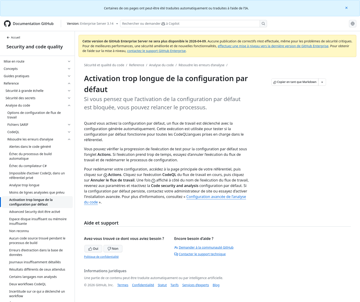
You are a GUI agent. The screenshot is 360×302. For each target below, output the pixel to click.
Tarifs (175, 285)
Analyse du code (161, 65)
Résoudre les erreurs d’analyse (202, 65)
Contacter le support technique (200, 254)
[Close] (347, 7)
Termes (122, 285)
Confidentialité (143, 285)
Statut (162, 285)
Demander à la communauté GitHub (204, 247)
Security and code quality (34, 47)
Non (112, 248)
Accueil (13, 37)
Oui (93, 248)
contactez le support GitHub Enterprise (156, 51)
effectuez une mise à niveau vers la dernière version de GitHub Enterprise (273, 46)
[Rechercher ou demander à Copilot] (193, 23)
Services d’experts (195, 285)
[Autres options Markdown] (322, 82)
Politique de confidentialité (101, 257)
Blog (216, 285)
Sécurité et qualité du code (104, 65)
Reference (136, 65)
